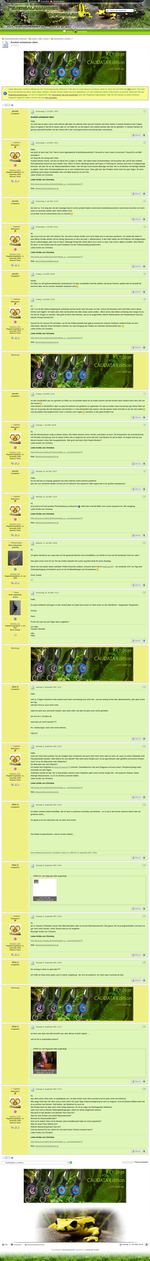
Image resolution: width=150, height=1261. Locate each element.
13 (144, 687)
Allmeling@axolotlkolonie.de (47, 188)
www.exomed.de (61, 767)
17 (144, 916)
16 (144, 865)
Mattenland (107, 566)
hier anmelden (51, 98)
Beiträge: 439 (15, 574)
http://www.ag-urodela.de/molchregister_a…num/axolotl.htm (55, 184)
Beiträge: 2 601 (15, 170)
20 (144, 1089)
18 (144, 962)
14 (144, 746)
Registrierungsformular (18, 95)
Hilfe (129, 89)
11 (144, 543)
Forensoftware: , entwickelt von (75, 1250)
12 (144, 592)
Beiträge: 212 (15, 624)
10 (144, 496)
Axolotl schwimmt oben (24, 42)
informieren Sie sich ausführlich (65, 95)
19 (144, 1027)
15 (144, 805)
